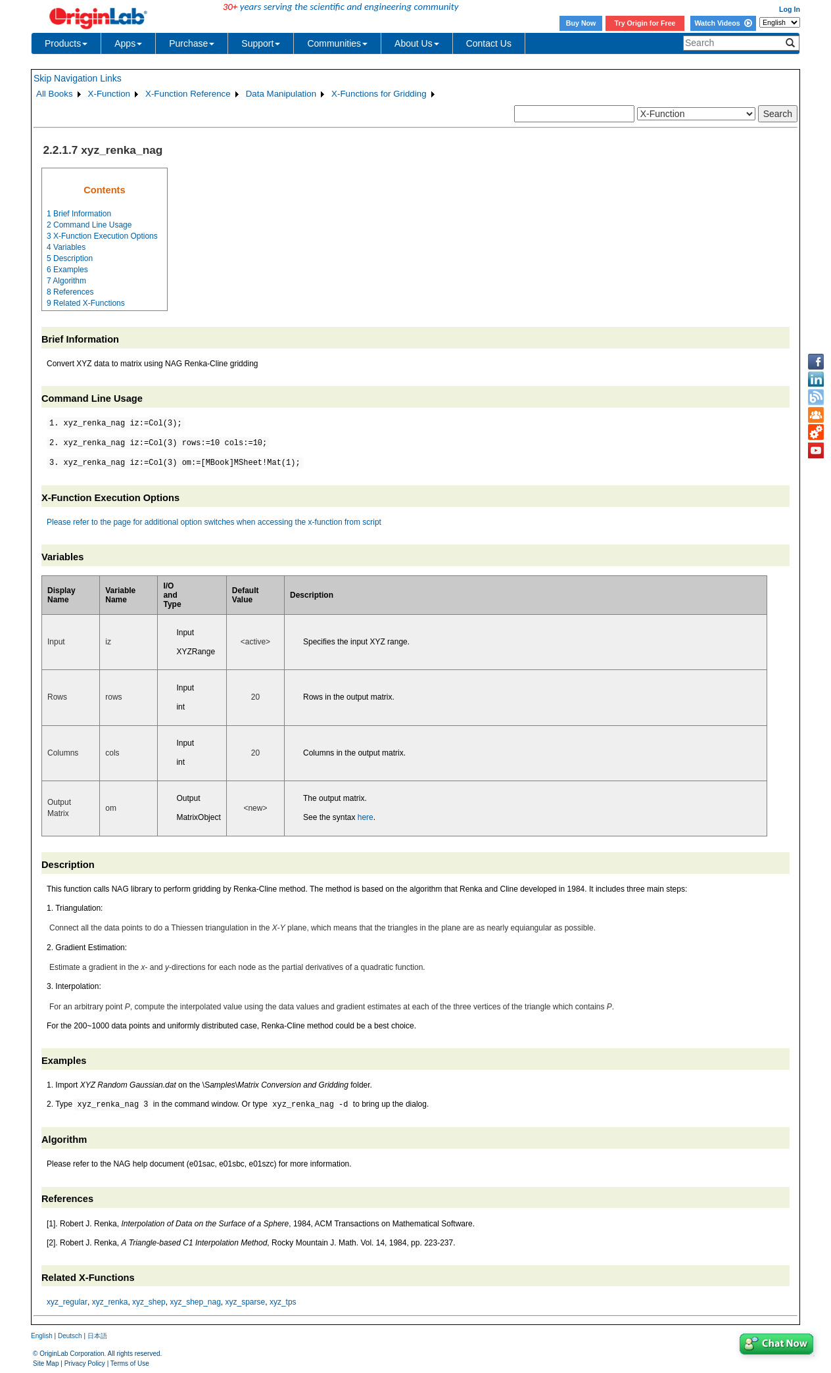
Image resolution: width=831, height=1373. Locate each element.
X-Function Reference (188, 94)
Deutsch (70, 1335)
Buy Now (581, 23)
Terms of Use (129, 1363)
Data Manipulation (281, 94)
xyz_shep (149, 1302)
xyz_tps (283, 1302)
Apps (128, 43)
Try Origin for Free (645, 23)
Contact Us (488, 43)
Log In (789, 9)
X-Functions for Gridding (378, 94)
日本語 (97, 1335)
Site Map (46, 1363)
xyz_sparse (246, 1302)
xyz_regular (67, 1302)
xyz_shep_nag (195, 1302)
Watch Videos (722, 23)
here (365, 817)
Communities (337, 43)
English (42, 1335)
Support (260, 43)
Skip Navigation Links (78, 78)
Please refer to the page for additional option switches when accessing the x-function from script (214, 522)
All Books (54, 94)
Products (66, 43)
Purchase (191, 43)
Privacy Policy (84, 1363)
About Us (416, 43)
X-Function (109, 94)
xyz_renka (110, 1302)
